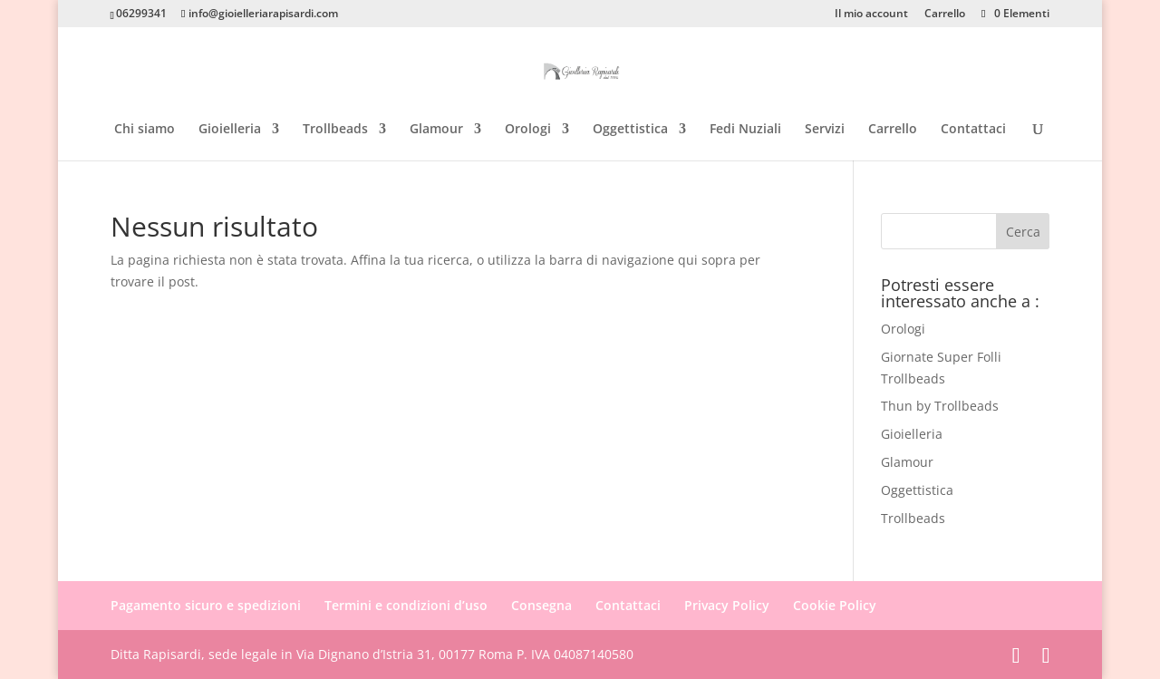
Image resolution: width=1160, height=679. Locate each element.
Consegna (541, 605)
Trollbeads (335, 129)
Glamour (436, 129)
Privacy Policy (726, 605)
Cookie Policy (834, 605)
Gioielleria (229, 129)
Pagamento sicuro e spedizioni (206, 605)
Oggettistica (630, 129)
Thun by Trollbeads (940, 405)
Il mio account (871, 14)
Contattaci (973, 129)
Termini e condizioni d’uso (406, 605)
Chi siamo (144, 129)
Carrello (944, 14)
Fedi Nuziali (745, 129)
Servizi (825, 129)
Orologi (528, 129)
